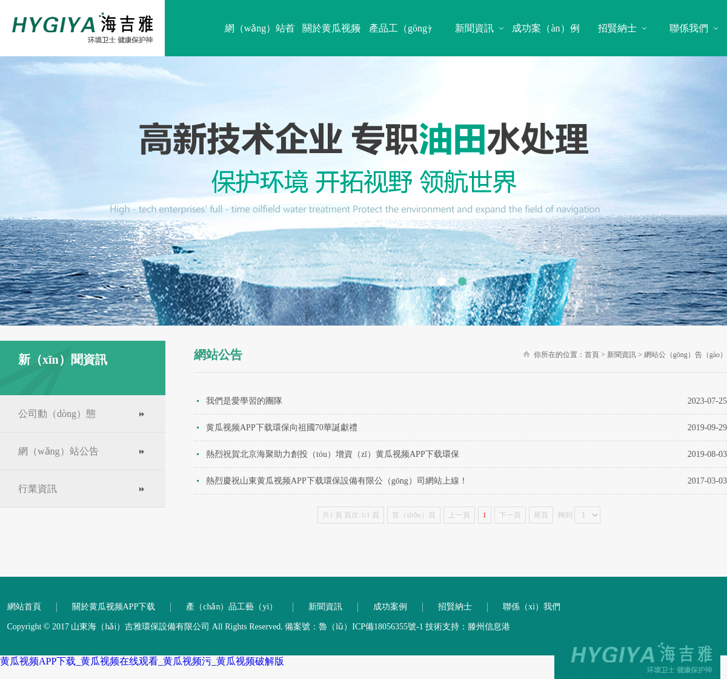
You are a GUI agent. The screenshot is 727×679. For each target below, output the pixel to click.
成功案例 (390, 606)
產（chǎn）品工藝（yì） (231, 606)
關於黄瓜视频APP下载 (114, 606)
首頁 (592, 354)
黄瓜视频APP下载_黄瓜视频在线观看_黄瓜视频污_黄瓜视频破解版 (142, 661)
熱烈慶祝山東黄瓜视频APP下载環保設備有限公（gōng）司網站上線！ (466, 481)
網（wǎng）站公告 (58, 451)
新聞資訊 (474, 28)
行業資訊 (37, 489)
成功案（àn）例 (545, 28)
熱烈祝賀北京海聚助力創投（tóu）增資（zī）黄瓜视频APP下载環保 (466, 454)
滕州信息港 (489, 626)
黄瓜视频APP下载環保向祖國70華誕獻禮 (466, 428)
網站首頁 (24, 606)
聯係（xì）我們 (531, 606)
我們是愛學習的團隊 (466, 401)
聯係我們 (688, 28)
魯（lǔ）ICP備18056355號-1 (371, 626)
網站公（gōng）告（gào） (685, 354)
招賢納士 (617, 28)
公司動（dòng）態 (57, 413)
